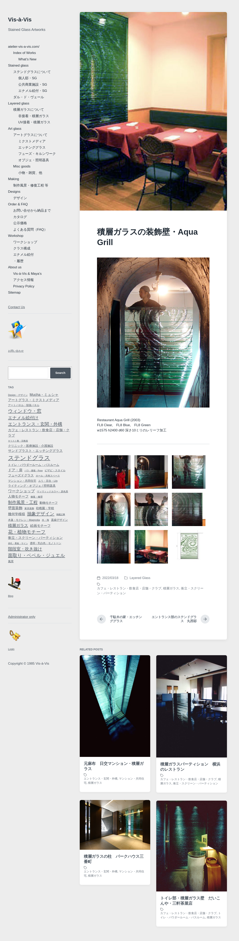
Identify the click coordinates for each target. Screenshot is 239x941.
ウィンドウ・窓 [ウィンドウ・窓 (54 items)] (24, 411)
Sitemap (14, 292)
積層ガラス (171, 588)
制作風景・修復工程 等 (30, 185)
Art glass (14, 129)
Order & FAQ (18, 204)
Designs (14, 192)
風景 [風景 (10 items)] (11, 561)
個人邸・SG (27, 78)
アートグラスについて (30, 135)
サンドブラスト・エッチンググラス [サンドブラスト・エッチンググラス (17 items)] (35, 451)
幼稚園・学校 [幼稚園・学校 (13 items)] (45, 508)
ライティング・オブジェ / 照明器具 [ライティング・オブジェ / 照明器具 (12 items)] (32, 485)
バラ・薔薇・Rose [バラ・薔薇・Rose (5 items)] (34, 470)
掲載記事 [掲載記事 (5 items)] (60, 514)
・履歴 (18, 261)
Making (13, 179)
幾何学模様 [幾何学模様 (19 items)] (16, 514)
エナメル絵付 (23, 255)
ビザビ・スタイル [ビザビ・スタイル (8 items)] (55, 470)
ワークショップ (25, 242)
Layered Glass (140, 578)
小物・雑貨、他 (30, 173)
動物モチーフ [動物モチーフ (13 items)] (49, 502)
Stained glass (18, 65)
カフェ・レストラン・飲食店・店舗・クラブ (129, 588)
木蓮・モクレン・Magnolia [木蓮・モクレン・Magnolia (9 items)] (24, 519)
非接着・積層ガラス (33, 116)
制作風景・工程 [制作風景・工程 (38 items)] (23, 502)
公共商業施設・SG (32, 84)
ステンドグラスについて (32, 72)
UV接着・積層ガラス (34, 122)
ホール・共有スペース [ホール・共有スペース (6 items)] (48, 476)
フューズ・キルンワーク (37, 154)
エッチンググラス (32, 147)
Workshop (15, 236)
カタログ (20, 217)
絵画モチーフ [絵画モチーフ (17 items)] (40, 526)
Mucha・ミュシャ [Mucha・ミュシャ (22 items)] (44, 395)
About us (14, 267)
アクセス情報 (23, 280)
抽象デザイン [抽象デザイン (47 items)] (40, 513)
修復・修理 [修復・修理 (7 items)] (37, 496)
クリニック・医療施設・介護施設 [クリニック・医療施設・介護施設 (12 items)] (30, 445)
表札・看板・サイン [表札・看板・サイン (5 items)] (18, 543)
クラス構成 (21, 248)
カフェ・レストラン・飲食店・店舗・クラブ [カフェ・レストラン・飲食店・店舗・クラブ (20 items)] (38, 432)
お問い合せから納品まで (32, 210)
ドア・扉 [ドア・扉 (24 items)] (15, 470)
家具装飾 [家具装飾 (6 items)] (29, 508)
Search (60, 372)
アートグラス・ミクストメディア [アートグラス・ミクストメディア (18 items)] (33, 400)
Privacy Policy (24, 286)
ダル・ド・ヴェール (28, 97)
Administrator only (21, 617)
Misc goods (22, 166)
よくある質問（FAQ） (30, 229)
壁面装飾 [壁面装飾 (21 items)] (15, 508)
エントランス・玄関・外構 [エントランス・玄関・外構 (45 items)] (35, 424)
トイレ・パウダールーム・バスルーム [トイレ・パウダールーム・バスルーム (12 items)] (33, 464)
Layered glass (18, 103)
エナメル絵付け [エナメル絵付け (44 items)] (23, 417)
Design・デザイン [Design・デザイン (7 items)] (18, 395)
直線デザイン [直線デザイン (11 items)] (59, 519)
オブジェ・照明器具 (33, 160)
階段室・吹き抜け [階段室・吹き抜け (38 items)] (25, 549)
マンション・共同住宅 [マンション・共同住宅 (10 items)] (22, 480)
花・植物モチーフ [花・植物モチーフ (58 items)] (27, 531)
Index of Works (24, 53)
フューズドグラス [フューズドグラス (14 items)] (21, 475)
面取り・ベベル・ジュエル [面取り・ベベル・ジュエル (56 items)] (36, 555)
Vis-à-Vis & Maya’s (27, 274)
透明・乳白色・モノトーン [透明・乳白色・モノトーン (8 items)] (45, 543)
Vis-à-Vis (20, 19)
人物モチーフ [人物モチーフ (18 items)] (18, 496)
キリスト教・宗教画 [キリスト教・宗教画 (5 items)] (18, 441)
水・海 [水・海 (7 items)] (45, 520)
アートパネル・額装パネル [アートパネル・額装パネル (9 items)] (23, 405)
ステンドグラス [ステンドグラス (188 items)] (29, 457)
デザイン (20, 198)
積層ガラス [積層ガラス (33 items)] (18, 525)
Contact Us (16, 307)
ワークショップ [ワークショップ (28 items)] (21, 491)
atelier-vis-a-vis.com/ (23, 47)
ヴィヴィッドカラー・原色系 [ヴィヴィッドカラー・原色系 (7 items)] (52, 491)
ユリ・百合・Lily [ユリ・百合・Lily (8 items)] (48, 480)
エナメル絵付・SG (32, 91)
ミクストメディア (32, 141)
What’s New (27, 59)
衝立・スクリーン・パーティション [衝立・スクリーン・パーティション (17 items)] (35, 538)
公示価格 (20, 223)
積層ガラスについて (28, 110)
